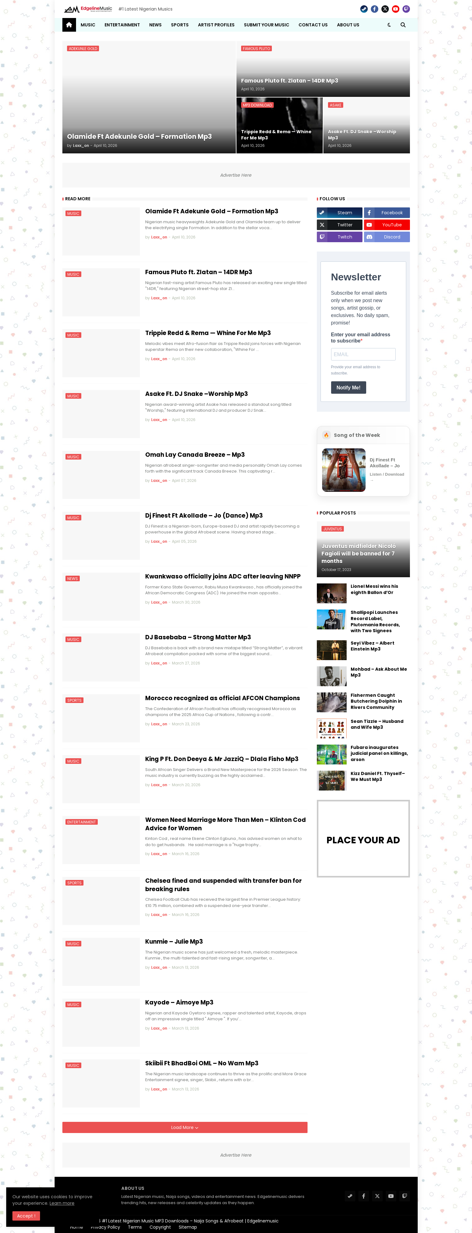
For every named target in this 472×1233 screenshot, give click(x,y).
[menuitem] (69, 25)
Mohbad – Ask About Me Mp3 (379, 672)
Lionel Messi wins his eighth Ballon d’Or (374, 589)
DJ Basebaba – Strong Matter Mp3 (198, 637)
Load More (183, 1127)
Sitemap (188, 1227)
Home (76, 1227)
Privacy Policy (105, 1227)
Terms (135, 1227)
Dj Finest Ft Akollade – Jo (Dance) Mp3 (204, 516)
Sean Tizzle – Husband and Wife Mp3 (377, 724)
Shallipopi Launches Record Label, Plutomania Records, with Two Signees (375, 622)
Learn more (62, 1203)
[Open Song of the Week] (363, 470)
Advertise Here (236, 175)
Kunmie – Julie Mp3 (174, 942)
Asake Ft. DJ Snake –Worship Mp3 (196, 394)
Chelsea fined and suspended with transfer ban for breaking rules (223, 885)
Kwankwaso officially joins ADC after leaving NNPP (223, 577)
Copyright (160, 1227)
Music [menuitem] (88, 25)
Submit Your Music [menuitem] (266, 25)
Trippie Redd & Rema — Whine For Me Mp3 (208, 333)
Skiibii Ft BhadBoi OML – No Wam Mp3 (201, 1063)
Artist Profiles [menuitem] (216, 25)
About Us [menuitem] (348, 25)
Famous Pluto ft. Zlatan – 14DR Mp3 (198, 272)
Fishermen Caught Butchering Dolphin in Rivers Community (376, 701)
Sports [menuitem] (180, 25)
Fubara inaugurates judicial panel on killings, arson (379, 754)
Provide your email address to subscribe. (355, 370)
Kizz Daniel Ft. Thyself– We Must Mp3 (378, 777)
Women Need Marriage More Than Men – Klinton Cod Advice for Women (225, 824)
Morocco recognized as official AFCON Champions (222, 698)
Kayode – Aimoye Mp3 (179, 1003)
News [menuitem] (155, 25)
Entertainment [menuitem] (122, 25)
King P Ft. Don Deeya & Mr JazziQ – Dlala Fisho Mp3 (222, 759)
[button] (389, 25)
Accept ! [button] (26, 1216)
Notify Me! (349, 387)
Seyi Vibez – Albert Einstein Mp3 (372, 646)
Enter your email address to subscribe (360, 337)
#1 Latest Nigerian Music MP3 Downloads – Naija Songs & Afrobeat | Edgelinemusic (190, 1221)
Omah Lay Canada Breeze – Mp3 (195, 455)
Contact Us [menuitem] (313, 25)
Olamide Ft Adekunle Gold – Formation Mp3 (211, 211)
